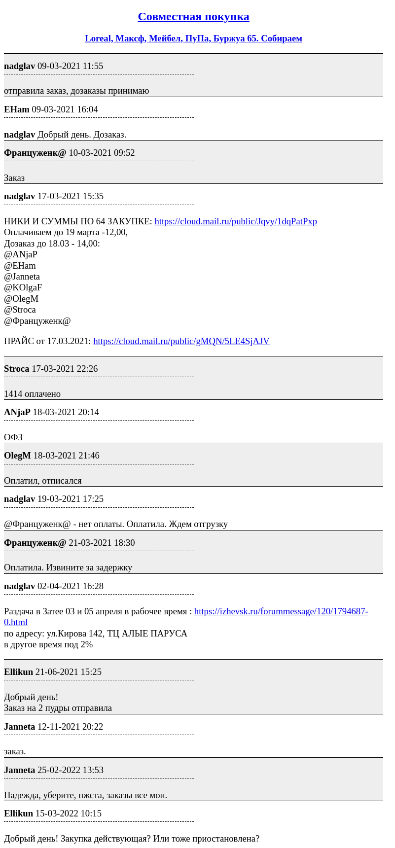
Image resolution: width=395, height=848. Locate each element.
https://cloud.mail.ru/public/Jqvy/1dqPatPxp (235, 221)
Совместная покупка (193, 16)
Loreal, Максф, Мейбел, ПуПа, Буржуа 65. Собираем (193, 38)
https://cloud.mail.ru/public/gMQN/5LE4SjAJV (181, 341)
